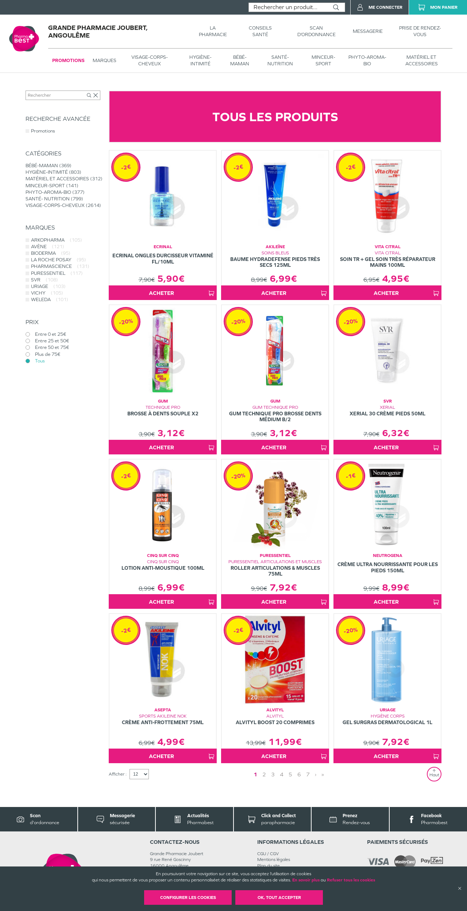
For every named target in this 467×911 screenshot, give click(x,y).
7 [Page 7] (308, 774)
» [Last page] (322, 774)
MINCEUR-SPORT (323, 60)
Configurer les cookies (188, 897)
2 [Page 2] (264, 774)
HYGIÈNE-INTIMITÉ (200, 60)
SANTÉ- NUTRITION (280, 60)
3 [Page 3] (273, 774)
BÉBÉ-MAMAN (239, 60)
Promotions (68, 60)
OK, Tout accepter (279, 897)
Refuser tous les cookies (351, 880)
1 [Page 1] (255, 774)
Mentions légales (273, 859)
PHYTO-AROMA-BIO (367, 60)
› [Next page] (315, 774)
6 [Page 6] (299, 774)
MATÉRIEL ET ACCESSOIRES (421, 60)
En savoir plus (306, 880)
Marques (104, 60)
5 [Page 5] (290, 774)
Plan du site (268, 865)
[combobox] (288, 7)
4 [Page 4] (281, 774)
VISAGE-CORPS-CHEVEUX (149, 60)
